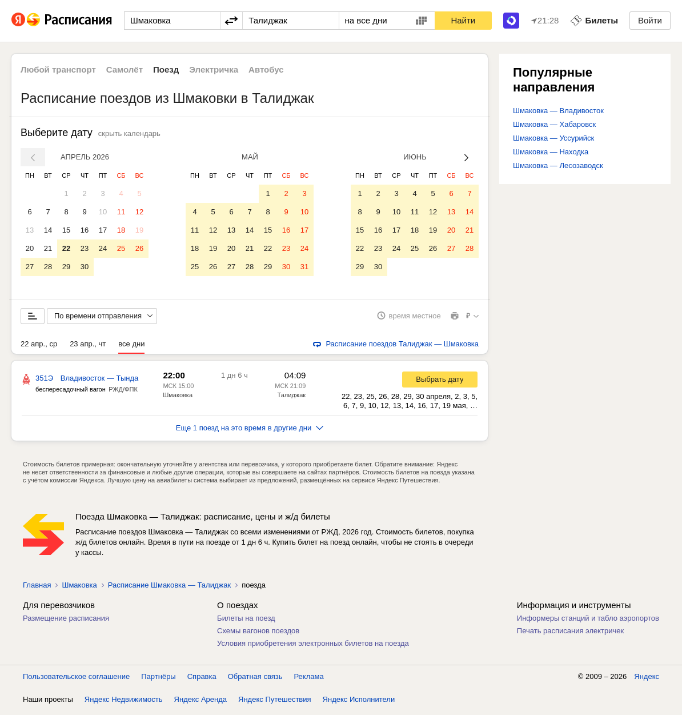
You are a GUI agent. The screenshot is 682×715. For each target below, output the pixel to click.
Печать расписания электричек (570, 634)
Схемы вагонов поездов (258, 634)
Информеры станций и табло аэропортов (588, 622)
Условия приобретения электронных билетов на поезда (313, 647)
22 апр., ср (39, 347)
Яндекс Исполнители (359, 703)
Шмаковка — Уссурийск (553, 138)
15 (66, 230)
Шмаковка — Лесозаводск (558, 165)
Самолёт (124, 69)
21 (48, 248)
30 (85, 266)
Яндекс (646, 680)
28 (48, 266)
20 (30, 248)
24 (103, 248)
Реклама (309, 680)
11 (121, 211)
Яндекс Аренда (200, 703)
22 (66, 248)
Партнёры (158, 680)
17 (103, 230)
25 (121, 248)
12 (139, 211)
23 (85, 248)
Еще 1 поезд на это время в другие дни (250, 432)
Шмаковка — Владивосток (558, 110)
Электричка (213, 69)
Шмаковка (177, 399)
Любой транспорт (58, 69)
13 (30, 230)
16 (85, 230)
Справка (201, 680)
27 (30, 266)
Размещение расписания (66, 622)
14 (48, 230)
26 (139, 248)
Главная (37, 589)
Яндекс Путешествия (274, 703)
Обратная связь (255, 680)
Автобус (266, 69)
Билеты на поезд (246, 622)
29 (66, 266)
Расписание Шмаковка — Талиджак (169, 589)
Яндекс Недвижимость (124, 703)
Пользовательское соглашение (76, 680)
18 (121, 230)
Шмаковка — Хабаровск (554, 124)
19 (139, 230)
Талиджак (292, 399)
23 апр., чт (88, 347)
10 (103, 211)
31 (304, 266)
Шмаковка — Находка (550, 151)
